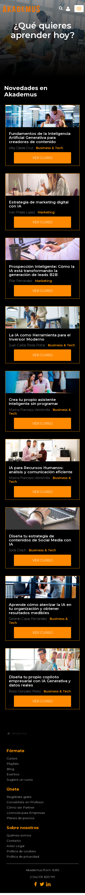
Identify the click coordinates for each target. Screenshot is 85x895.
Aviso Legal (15, 846)
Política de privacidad (23, 857)
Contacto (14, 841)
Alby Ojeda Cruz (21, 148)
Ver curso (42, 158)
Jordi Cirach (17, 550)
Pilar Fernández (20, 281)
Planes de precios (20, 818)
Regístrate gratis (19, 797)
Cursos (12, 758)
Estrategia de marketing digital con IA (39, 204)
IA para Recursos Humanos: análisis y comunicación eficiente (40, 470)
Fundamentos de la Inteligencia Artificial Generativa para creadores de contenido (39, 137)
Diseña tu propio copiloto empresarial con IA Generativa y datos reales (40, 681)
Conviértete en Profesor (25, 802)
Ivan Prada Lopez (22, 212)
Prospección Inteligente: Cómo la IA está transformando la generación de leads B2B (41, 270)
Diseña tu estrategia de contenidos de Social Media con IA (40, 540)
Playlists (13, 764)
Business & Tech (49, 148)
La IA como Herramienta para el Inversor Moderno (40, 337)
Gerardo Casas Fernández (28, 619)
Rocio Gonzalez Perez (25, 691)
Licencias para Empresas (26, 813)
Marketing (46, 212)
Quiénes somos (19, 835)
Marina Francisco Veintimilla (29, 410)
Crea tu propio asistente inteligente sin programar (33, 401)
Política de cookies (21, 851)
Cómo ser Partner (20, 807)
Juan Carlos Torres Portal (27, 345)
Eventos (13, 774)
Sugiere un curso (20, 780)
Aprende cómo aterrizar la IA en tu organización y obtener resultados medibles (40, 608)
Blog (10, 769)
